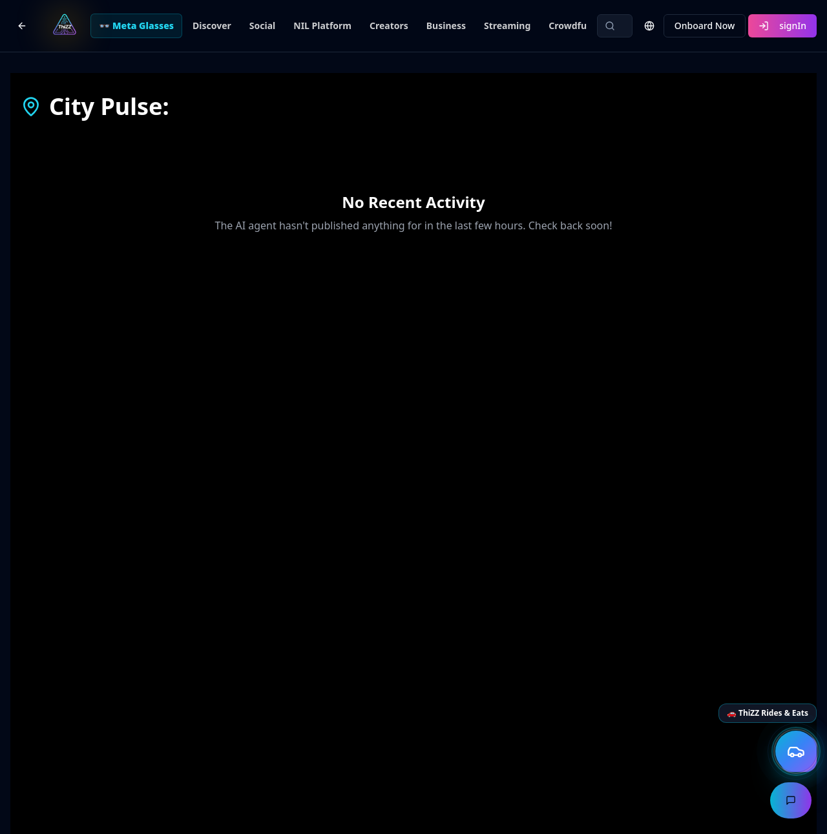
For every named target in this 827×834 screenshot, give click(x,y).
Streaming (507, 25)
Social (262, 25)
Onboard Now (705, 25)
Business (446, 25)
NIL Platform (322, 25)
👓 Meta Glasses (136, 25)
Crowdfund (573, 25)
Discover (212, 25)
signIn (782, 25)
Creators (389, 25)
